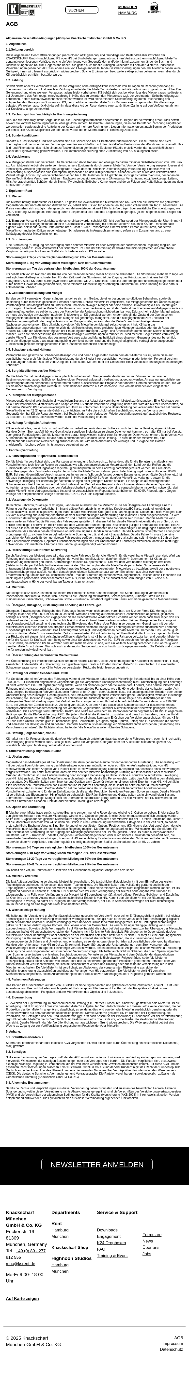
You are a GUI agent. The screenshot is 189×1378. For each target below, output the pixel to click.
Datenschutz (170, 1351)
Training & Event (114, 1255)
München (126, 7)
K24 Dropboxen (113, 1242)
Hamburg (126, 13)
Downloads (108, 1230)
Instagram (99, 1338)
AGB (178, 1338)
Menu (179, 10)
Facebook (90, 1338)
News (148, 1241)
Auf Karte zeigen (24, 1298)
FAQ (101, 1249)
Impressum (171, 1344)
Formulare (153, 1234)
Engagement (110, 1236)
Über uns (151, 1247)
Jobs (147, 1253)
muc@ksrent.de (22, 1263)
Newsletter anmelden (98, 1165)
